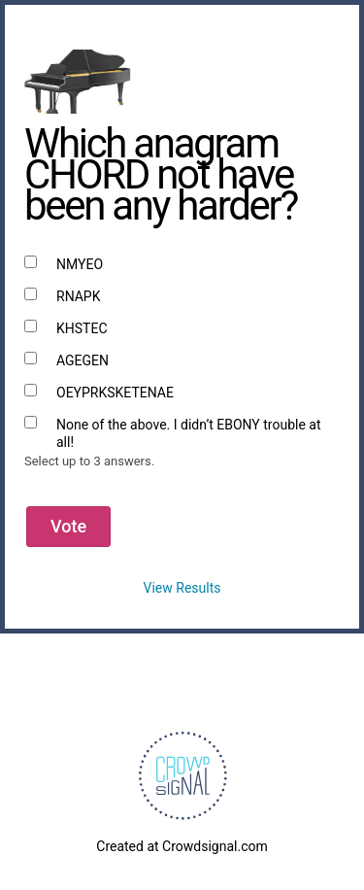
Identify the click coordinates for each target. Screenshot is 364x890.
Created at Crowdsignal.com (181, 846)
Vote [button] (68, 526)
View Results (182, 588)
